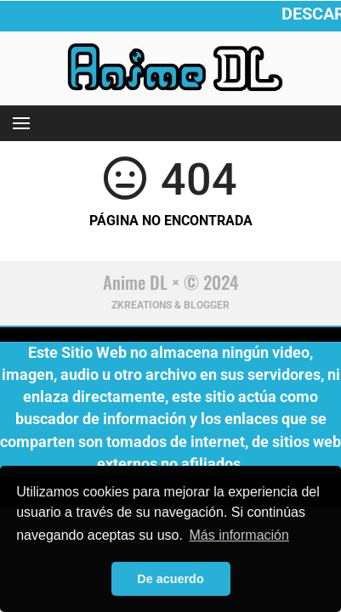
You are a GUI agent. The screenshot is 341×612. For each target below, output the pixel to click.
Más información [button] (239, 535)
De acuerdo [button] (170, 579)
